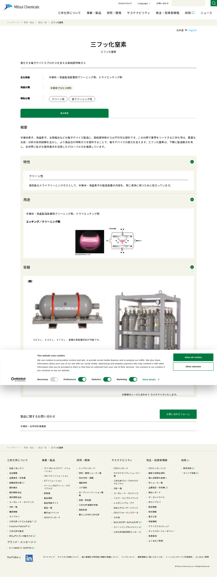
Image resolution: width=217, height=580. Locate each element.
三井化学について (69, 13)
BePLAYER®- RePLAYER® (126, 525)
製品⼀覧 (48, 510)
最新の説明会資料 (157, 476)
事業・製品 (94, 13)
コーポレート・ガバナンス (21, 505)
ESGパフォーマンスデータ (126, 515)
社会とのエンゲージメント (126, 510)
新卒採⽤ (187, 471)
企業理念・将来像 (17, 480)
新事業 (47, 496)
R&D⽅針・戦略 (86, 480)
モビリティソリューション (56, 478)
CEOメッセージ (121, 471)
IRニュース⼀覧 (156, 485)
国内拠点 (13, 490)
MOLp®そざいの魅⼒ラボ (21, 538)
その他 (117, 520)
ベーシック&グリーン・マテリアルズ (57, 490)
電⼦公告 (153, 519)
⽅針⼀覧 (13, 509)
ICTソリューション (53, 483)
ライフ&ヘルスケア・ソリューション (57, 472)
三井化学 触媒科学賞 (88, 507)
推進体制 (83, 485)
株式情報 (153, 514)
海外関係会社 (15, 500)
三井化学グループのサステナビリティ (126, 485)
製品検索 (48, 501)
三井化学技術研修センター (126, 534)
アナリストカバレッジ (159, 529)
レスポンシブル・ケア (124, 505)
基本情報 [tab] (64, 115)
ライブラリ (14, 519)
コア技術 (83, 490)
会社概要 (13, 476)
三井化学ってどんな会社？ (21, 524)
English (193, 30)
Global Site (163, 3)
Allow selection (193, 561)
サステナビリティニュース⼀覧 (127, 477)
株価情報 (153, 524)
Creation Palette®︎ (18, 529)
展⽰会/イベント (51, 515)
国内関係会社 (15, 495)
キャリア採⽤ (189, 476)
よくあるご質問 (156, 543)
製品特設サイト (51, 505)
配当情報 (153, 509)
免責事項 (153, 538)
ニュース (206, 13)
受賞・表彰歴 (85, 503)
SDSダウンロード (52, 520)
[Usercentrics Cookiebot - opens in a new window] (18, 574)
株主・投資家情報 (167, 13)
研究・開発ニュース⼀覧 (90, 476)
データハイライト (157, 500)
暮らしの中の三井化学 (89, 517)
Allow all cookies (193, 552)
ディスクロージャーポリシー (162, 534)
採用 (188, 13)
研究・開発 (114, 13)
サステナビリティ (138, 13)
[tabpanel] (108, 267)
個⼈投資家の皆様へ (158, 480)
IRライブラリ (155, 505)
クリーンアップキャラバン (126, 530)
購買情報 (13, 514)
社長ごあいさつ (16, 471)
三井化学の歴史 (16, 534)
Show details (149, 574)
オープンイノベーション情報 (91, 497)
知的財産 (83, 512)
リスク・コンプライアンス (126, 501)
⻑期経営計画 (15, 485)
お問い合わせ (201, 3)
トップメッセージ (87, 471)
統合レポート (155, 495)
